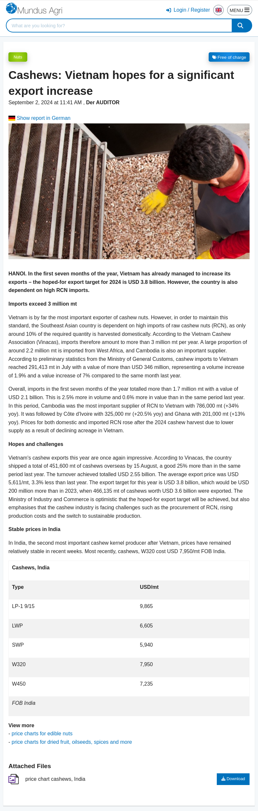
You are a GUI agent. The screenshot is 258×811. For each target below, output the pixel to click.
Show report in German (39, 118)
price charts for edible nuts (42, 733)
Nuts (18, 57)
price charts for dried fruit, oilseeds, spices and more (72, 742)
